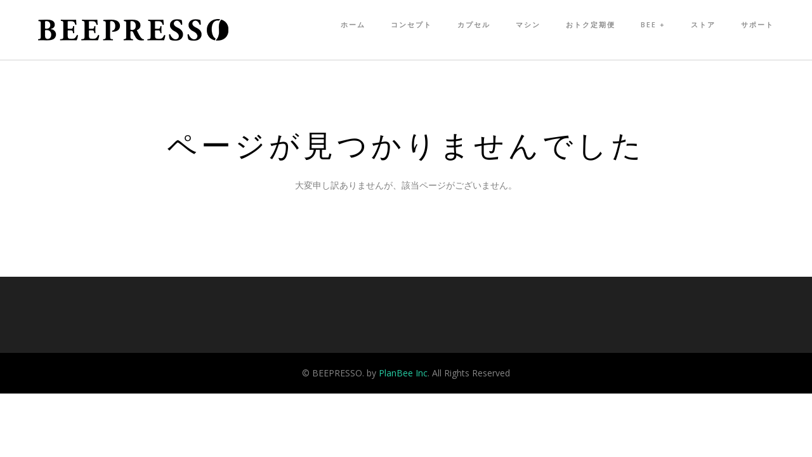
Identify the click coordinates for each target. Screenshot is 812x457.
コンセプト (411, 24)
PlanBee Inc (403, 373)
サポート (757, 24)
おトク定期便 (590, 24)
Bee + (653, 24)
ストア (703, 24)
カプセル (473, 24)
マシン (528, 24)
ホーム (353, 24)
